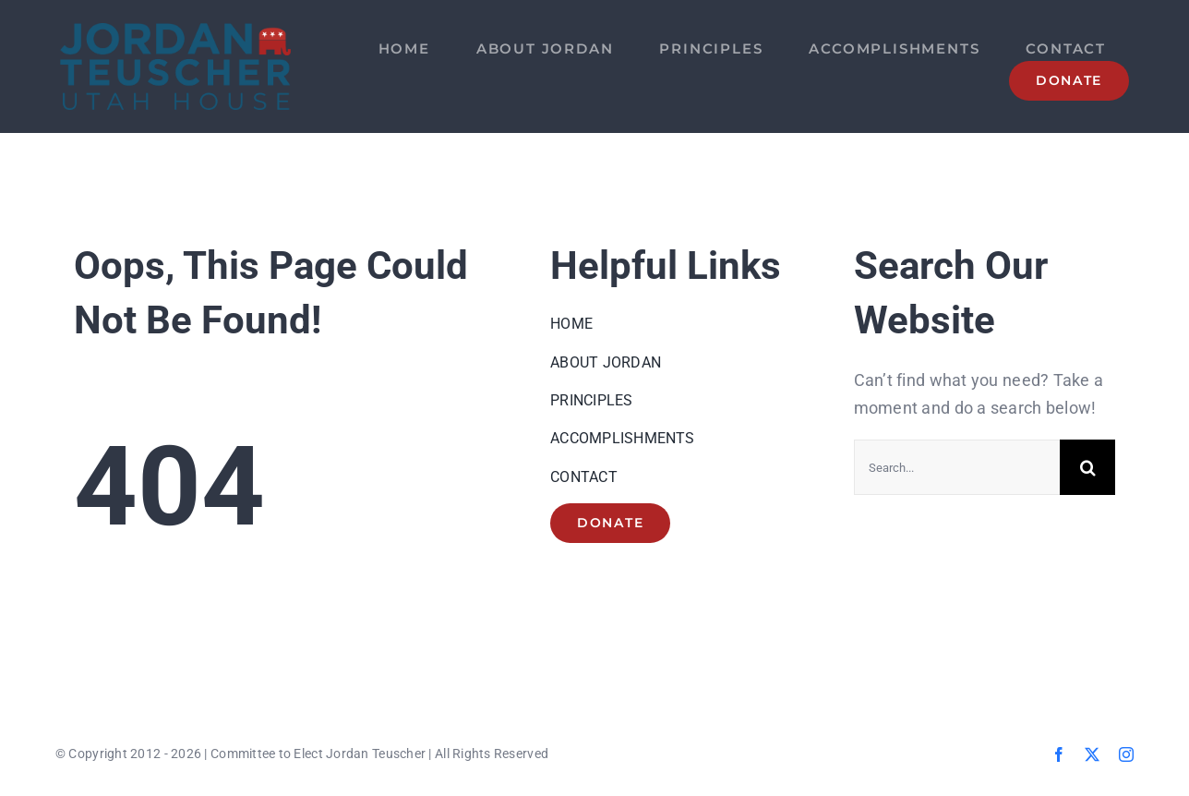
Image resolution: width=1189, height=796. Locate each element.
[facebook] (1058, 754)
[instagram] (1126, 754)
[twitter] (1092, 754)
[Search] (1087, 467)
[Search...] (957, 467)
